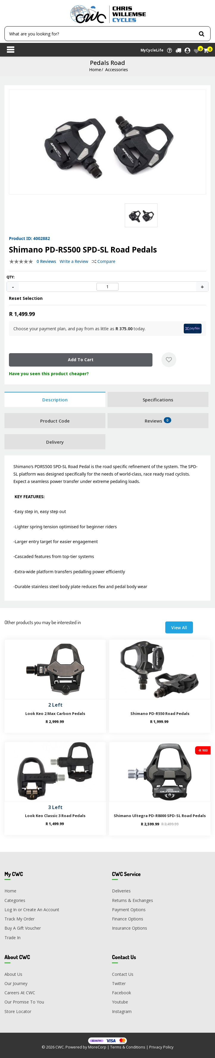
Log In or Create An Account (31, 909)
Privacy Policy (161, 1047)
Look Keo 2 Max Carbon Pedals (55, 713)
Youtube (120, 1002)
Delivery (55, 442)
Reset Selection (26, 298)
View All (179, 627)
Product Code (55, 421)
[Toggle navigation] (10, 50)
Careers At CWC (19, 992)
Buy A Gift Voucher (22, 928)
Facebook (121, 992)
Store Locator (17, 1011)
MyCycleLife (152, 50)
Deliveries (121, 891)
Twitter (119, 983)
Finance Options (127, 919)
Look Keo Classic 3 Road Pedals (55, 815)
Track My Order (19, 919)
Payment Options (129, 909)
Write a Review (74, 261)
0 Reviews (46, 261)
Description (55, 400)
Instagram (122, 1011)
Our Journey (15, 983)
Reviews (158, 420)
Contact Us (122, 974)
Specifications (158, 400)
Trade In (12, 937)
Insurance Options (129, 928)
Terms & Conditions (127, 1047)
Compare (103, 261)
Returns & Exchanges (132, 900)
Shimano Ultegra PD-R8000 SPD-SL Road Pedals (160, 815)
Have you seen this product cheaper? (49, 373)
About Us (13, 974)
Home (95, 69)
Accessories (116, 69)
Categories (14, 900)
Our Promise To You (24, 1002)
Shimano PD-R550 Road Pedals (159, 713)
